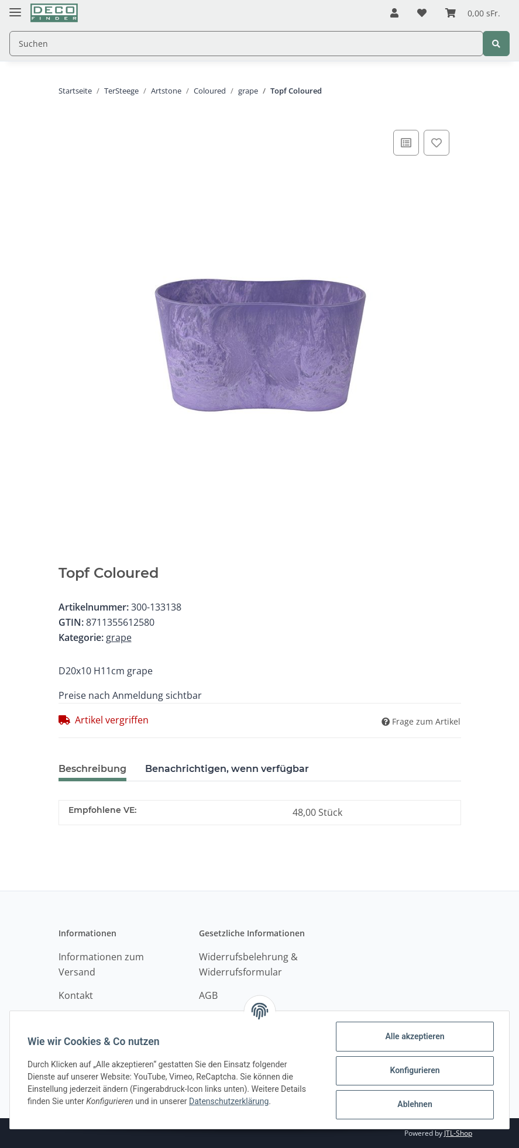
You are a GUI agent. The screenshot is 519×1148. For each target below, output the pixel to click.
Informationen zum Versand (101, 964)
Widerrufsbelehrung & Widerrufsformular (248, 964)
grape (119, 637)
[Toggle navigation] (15, 7)
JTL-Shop (458, 1133)
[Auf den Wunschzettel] (436, 143)
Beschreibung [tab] (92, 768)
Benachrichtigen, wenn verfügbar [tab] (227, 768)
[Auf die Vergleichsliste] (406, 143)
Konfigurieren (413, 1070)
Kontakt (76, 995)
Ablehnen (413, 1104)
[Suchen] (246, 43)
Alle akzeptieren (413, 1036)
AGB (208, 995)
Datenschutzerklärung (230, 1101)
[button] (394, 13)
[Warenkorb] (473, 13)
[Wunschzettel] (422, 13)
